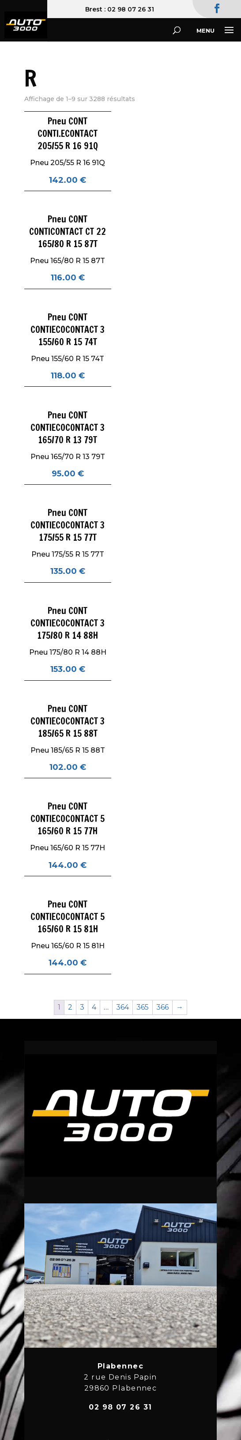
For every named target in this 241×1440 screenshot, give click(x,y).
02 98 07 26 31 (130, 9)
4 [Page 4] (94, 1007)
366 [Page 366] (162, 1007)
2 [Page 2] (70, 1007)
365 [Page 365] (142, 1007)
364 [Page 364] (122, 1007)
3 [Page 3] (82, 1007)
